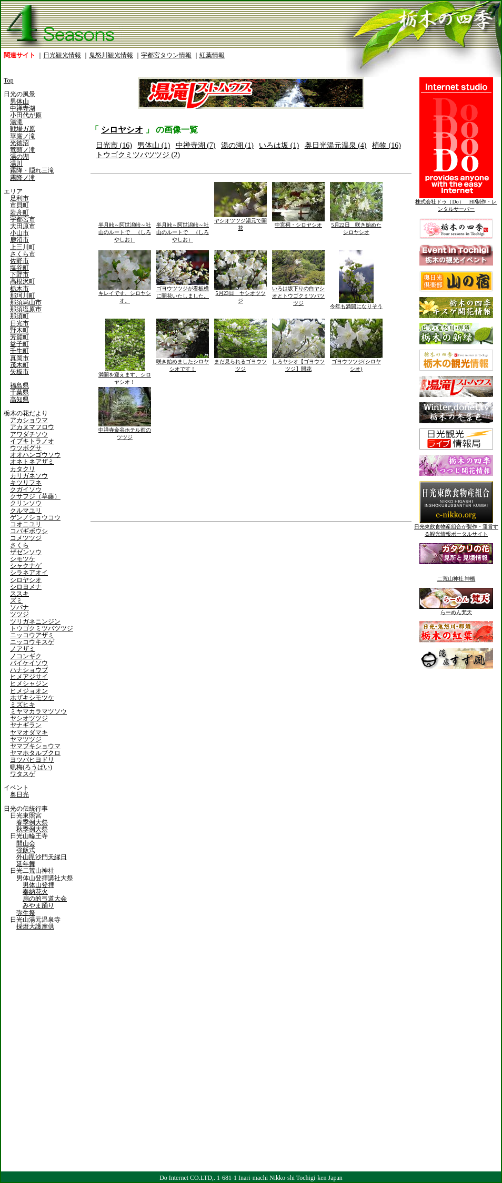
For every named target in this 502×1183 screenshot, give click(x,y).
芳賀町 (19, 337)
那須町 (19, 316)
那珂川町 (22, 295)
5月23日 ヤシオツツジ (240, 294)
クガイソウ (26, 489)
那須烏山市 (26, 302)
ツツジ (19, 614)
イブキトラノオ (32, 441)
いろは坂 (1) (279, 145)
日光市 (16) (114, 145)
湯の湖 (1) (237, 145)
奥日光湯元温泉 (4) (336, 145)
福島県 (19, 385)
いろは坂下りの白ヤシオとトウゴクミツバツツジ (298, 293)
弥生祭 (25, 912)
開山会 (25, 843)
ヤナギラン (26, 725)
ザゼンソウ (26, 552)
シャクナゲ (26, 565)
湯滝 (16, 122)
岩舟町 (19, 212)
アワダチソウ (29, 434)
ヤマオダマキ (29, 732)
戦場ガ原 (22, 128)
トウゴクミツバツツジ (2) (138, 155)
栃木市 (19, 288)
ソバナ (19, 607)
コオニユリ (26, 524)
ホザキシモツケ (32, 697)
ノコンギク (26, 656)
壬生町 (19, 350)
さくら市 (22, 254)
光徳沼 (19, 143)
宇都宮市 (22, 219)
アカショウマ (29, 420)
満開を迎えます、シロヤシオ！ (124, 375)
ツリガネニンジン (35, 621)
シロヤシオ (26, 580)
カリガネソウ (29, 476)
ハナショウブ (29, 670)
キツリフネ (26, 482)
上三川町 (22, 247)
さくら (19, 545)
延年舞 (25, 864)
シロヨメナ (26, 586)
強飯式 (25, 850)
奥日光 (19, 794)
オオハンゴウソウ (35, 454)
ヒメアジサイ (29, 676)
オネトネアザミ (32, 461)
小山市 (19, 233)
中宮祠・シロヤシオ (298, 222)
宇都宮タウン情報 (166, 55)
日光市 (19, 323)
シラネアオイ (29, 572)
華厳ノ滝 (22, 136)
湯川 (16, 163)
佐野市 (19, 260)
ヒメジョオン (29, 691)
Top (9, 80)
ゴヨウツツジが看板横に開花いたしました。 (182, 289)
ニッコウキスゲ (32, 642)
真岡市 (19, 358)
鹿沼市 (19, 239)
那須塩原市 (26, 309)
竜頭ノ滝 (22, 150)
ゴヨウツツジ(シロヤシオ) (356, 362)
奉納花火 (35, 891)
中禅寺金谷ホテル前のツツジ (124, 431)
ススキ (19, 593)
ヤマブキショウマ (35, 746)
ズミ (16, 600)
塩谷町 (19, 267)
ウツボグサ (26, 448)
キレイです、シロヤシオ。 (124, 294)
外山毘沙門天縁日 (41, 857)
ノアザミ (22, 648)
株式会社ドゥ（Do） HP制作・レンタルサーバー (456, 202)
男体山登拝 (38, 885)
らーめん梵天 (456, 609)
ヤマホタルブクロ (35, 753)
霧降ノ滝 (22, 177)
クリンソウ (26, 503)
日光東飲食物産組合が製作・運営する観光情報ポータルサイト (456, 527)
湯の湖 (19, 156)
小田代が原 (26, 115)
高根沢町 (22, 281)
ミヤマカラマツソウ (38, 711)
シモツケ (22, 559)
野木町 (19, 330)
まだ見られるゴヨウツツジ (240, 362)
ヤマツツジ (26, 739)
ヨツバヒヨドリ (32, 759)
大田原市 (22, 226)
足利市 (19, 198)
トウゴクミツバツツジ (41, 628)
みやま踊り (38, 905)
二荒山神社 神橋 (456, 579)
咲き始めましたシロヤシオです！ (182, 362)
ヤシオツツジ (29, 718)
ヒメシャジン (29, 683)
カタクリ (22, 469)
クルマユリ (26, 510)
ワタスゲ (22, 774)
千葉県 (19, 392)
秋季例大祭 (32, 829)
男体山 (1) (153, 145)
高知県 (19, 399)
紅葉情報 (212, 55)
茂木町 (19, 365)
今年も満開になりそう (356, 303)
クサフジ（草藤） (35, 496)
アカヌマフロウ (32, 427)
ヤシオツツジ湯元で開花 (240, 221)
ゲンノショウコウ (35, 517)
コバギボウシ (29, 531)
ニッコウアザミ (32, 635)
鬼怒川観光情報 (111, 55)
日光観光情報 (62, 55)
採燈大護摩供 (35, 926)
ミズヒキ (22, 704)
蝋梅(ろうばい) (31, 767)
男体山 (19, 101)
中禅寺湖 (22, 108)
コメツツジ (26, 538)
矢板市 (19, 371)
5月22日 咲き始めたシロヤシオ (356, 226)
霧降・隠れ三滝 (32, 170)
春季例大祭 (32, 822)
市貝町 (19, 205)
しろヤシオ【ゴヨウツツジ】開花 (298, 362)
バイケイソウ (29, 663)
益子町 (19, 344)
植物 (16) (386, 145)
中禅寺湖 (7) (196, 145)
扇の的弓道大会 (45, 898)
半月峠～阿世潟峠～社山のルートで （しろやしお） (124, 229)
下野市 (19, 274)
